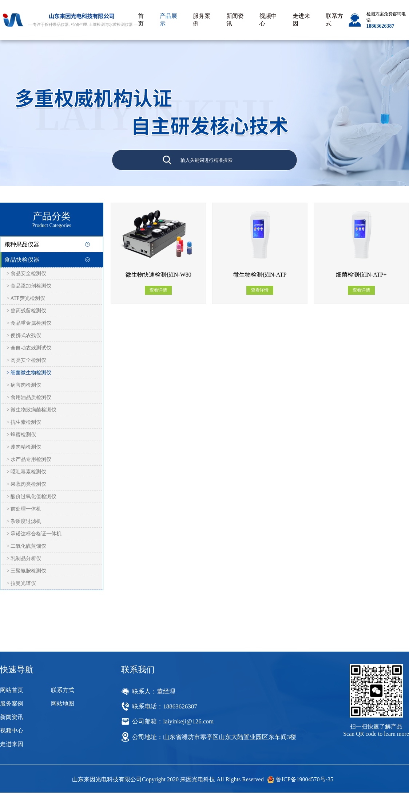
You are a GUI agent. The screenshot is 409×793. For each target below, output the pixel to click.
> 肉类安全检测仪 (26, 360)
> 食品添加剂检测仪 (29, 286)
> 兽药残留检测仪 (26, 310)
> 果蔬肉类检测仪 (26, 484)
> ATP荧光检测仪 (26, 298)
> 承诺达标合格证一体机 (34, 533)
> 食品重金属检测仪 (29, 323)
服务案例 (201, 20)
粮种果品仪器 (21, 244)
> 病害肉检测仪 (24, 385)
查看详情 (158, 290)
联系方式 (334, 20)
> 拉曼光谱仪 (21, 583)
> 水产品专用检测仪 (29, 459)
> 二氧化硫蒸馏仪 (26, 546)
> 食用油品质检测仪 (29, 397)
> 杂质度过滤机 (24, 521)
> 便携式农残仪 (24, 335)
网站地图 (62, 703)
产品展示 (168, 20)
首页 (141, 20)
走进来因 (301, 20)
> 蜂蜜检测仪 (21, 434)
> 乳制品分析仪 (24, 558)
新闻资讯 (235, 20)
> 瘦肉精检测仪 (24, 447)
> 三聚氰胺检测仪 (26, 571)
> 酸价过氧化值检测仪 (31, 496)
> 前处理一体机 (24, 509)
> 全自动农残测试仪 (29, 348)
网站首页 (11, 690)
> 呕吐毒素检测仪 (26, 471)
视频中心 (268, 20)
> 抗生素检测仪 (24, 422)
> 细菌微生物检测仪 (29, 372)
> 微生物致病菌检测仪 (31, 410)
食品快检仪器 (21, 260)
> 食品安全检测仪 (26, 273)
